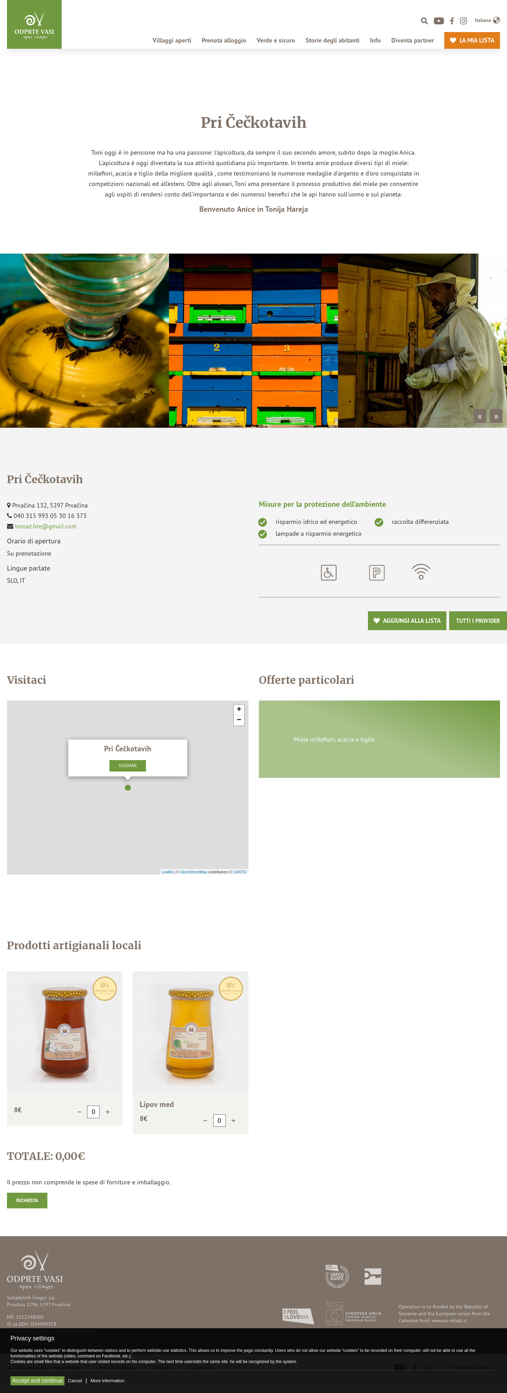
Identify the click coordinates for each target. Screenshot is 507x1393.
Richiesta (27, 1200)
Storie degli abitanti (333, 40)
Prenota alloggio (224, 40)
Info (375, 40)
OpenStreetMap (193, 872)
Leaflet (167, 872)
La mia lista (475, 40)
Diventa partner (412, 40)
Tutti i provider (478, 620)
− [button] (239, 720)
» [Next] (496, 415)
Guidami (128, 765)
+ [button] (239, 710)
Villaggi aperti (172, 40)
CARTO (239, 872)
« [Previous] (480, 415)
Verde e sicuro (276, 40)
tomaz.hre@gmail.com (46, 526)
